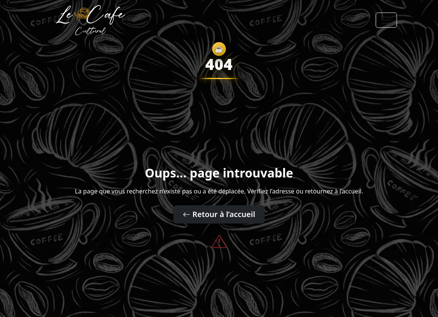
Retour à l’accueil (219, 214)
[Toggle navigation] (386, 20)
